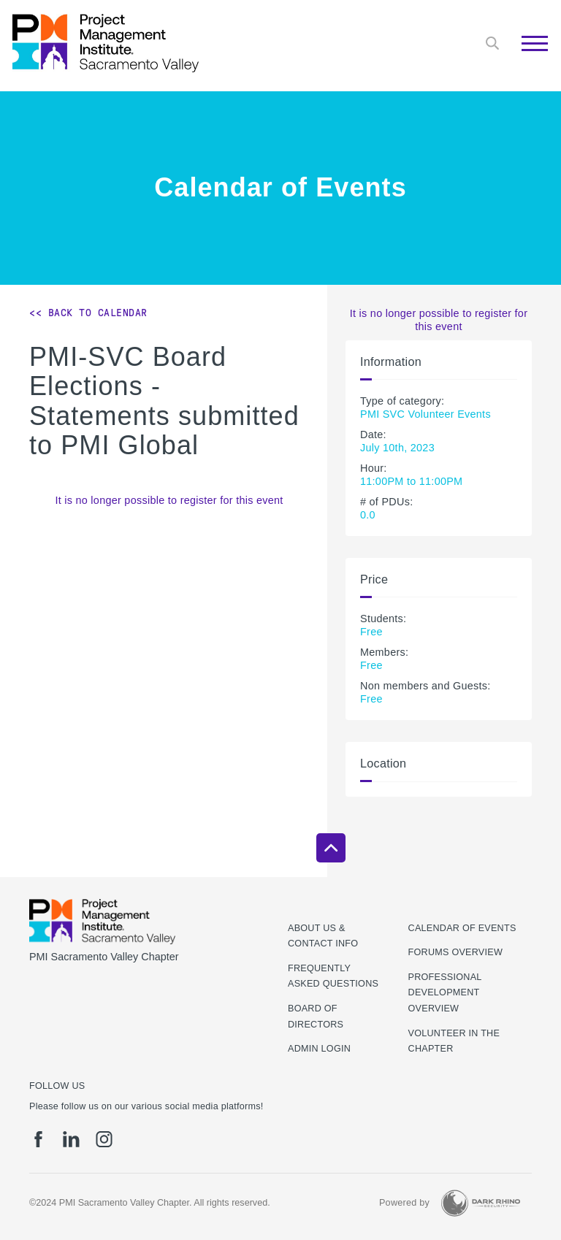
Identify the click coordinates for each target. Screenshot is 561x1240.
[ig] (104, 1139)
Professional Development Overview (445, 993)
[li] (71, 1139)
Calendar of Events (462, 928)
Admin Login (319, 1049)
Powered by (404, 1203)
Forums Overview (455, 952)
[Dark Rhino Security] (480, 1203)
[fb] (38, 1139)
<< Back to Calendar (88, 312)
